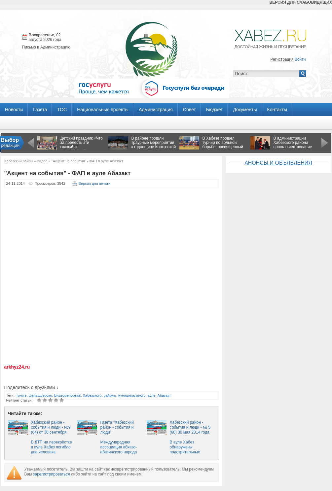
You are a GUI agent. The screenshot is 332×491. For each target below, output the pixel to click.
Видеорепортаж (67, 395)
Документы (245, 109)
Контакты (277, 109)
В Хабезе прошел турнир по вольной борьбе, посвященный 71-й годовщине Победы (223, 147)
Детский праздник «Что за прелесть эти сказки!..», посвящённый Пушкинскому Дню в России (81, 149)
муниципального (131, 395)
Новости (14, 109)
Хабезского (92, 395)
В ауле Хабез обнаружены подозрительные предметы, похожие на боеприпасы (190, 452)
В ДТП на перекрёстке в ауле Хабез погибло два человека (51, 447)
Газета (40, 109)
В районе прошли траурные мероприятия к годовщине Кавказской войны (153, 144)
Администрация (156, 109)
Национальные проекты (103, 109)
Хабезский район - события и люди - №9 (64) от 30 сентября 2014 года (51, 430)
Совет (189, 109)
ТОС (62, 109)
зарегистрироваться (51, 474)
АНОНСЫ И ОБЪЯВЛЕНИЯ (278, 163)
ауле (152, 395)
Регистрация (281, 59)
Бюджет (214, 109)
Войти (300, 59)
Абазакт (164, 395)
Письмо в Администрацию (46, 47)
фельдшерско (40, 395)
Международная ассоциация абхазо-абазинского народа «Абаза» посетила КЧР (121, 449)
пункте (21, 395)
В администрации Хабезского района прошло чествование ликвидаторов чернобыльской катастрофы (293, 149)
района (110, 395)
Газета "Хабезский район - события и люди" (117, 427)
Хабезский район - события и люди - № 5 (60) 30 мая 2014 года (190, 427)
